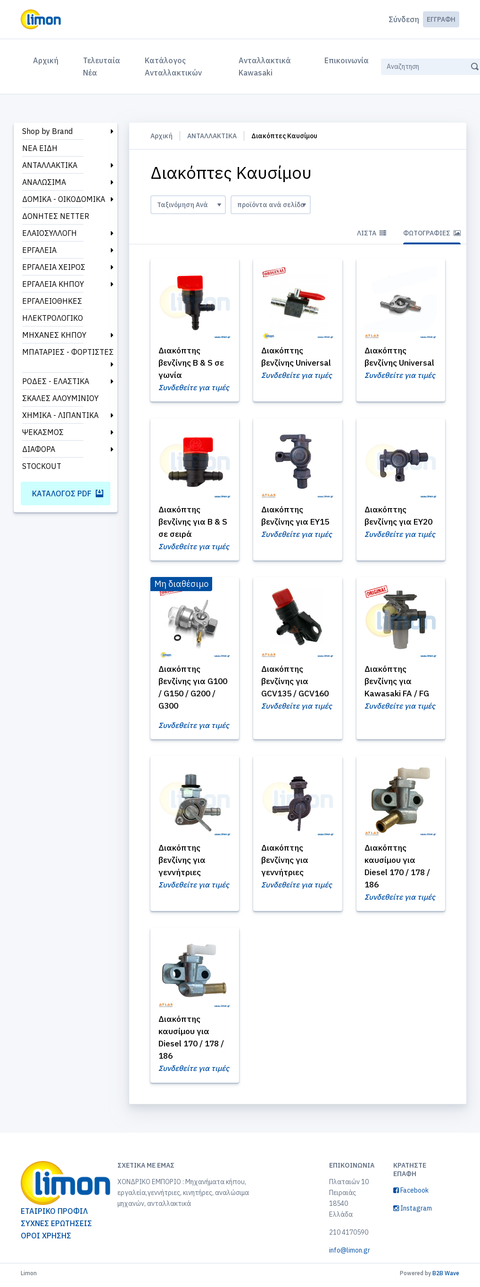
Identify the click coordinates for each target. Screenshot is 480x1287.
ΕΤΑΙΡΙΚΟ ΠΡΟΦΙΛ (54, 1215)
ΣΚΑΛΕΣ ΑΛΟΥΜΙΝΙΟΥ (60, 398)
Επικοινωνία (346, 60)
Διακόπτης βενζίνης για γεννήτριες (183, 862)
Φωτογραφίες (432, 233)
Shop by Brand (47, 131)
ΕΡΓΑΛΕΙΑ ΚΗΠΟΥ (53, 284)
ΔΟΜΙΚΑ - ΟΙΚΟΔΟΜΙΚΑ (63, 199)
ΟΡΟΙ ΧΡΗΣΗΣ (46, 1240)
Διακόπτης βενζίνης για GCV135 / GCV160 (297, 683)
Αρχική (47, 59)
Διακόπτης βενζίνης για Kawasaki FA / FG (399, 683)
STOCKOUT (41, 466)
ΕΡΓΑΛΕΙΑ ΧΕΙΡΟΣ (53, 267)
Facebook (411, 1194)
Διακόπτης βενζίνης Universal (283, 362)
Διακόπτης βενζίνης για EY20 (389, 523)
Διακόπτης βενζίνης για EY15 (286, 523)
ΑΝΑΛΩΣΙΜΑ (44, 182)
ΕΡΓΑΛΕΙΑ (39, 250)
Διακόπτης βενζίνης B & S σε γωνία (193, 362)
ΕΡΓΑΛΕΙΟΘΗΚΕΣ (52, 301)
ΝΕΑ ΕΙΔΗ (40, 148)
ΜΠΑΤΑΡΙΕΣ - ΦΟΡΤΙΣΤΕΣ (68, 352)
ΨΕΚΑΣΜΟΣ (43, 432)
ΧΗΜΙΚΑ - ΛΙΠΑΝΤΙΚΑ (60, 415)
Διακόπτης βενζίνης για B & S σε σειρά (191, 523)
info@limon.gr (349, 1254)
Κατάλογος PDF (67, 493)
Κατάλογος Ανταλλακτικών (173, 66)
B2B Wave (445, 1276)
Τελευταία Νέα (101, 66)
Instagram (412, 1212)
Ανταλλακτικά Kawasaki (265, 66)
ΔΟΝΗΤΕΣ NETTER (55, 216)
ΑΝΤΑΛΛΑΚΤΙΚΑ (49, 165)
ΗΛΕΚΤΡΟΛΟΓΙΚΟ (52, 318)
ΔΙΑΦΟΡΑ (38, 449)
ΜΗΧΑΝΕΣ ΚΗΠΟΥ (54, 335)
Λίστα (371, 233)
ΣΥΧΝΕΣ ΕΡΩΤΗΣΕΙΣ (56, 1227)
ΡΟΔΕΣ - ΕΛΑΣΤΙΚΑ (55, 381)
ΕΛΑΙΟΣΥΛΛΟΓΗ (49, 233)
